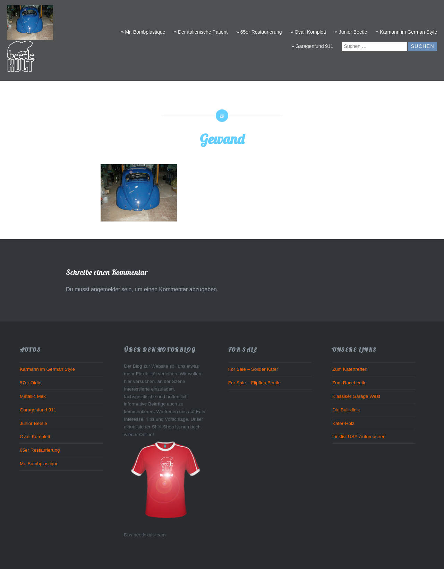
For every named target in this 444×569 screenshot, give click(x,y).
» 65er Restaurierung (259, 32)
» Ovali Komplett (308, 32)
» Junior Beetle (351, 32)
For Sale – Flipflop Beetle (254, 382)
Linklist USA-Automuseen (358, 436)
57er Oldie (30, 382)
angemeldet (105, 289)
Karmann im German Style (47, 369)
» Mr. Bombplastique (143, 32)
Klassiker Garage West (356, 396)
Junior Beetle (33, 423)
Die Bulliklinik (346, 409)
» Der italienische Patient (201, 32)
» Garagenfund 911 (312, 46)
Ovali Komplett (35, 436)
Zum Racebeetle (349, 382)
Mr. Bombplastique (39, 463)
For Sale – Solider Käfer (253, 369)
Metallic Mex (33, 396)
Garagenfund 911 (38, 409)
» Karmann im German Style (406, 32)
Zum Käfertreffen (349, 369)
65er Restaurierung (40, 450)
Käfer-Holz (343, 423)
